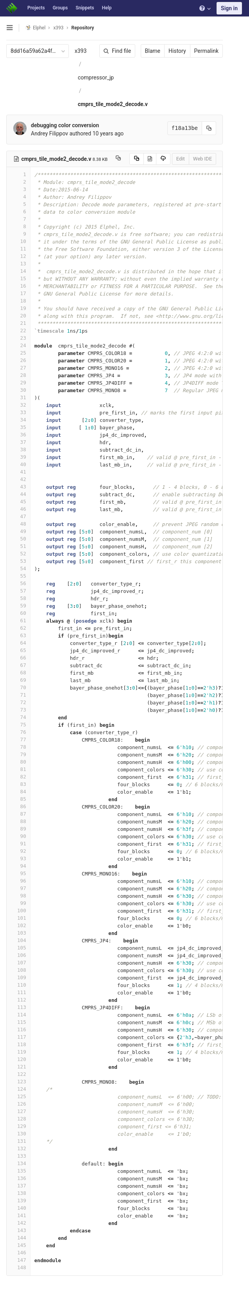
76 (18, 732)
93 (18, 858)
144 (18, 1238)
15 (18, 278)
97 (18, 888)
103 (18, 933)
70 (18, 687)
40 (18, 464)
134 (18, 1163)
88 (18, 821)
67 (18, 665)
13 (18, 264)
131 (18, 1141)
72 (18, 702)
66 (18, 658)
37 (18, 442)
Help (107, 8)
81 (18, 769)
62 (18, 628)
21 (18, 323)
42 (18, 479)
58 (18, 598)
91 (18, 844)
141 (18, 1215)
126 (18, 1104)
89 (18, 829)
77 (18, 739)
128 (18, 1119)
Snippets (84, 8)
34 (18, 420)
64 (18, 643)
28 (18, 375)
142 (18, 1223)
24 (18, 345)
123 (18, 1081)
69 (18, 680)
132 (18, 1148)
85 (18, 799)
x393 (81, 51)
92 (18, 851)
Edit (176, 159)
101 (18, 918)
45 (18, 501)
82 (18, 777)
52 (18, 554)
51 (18, 546)
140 (18, 1208)
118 (18, 1044)
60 (18, 613)
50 (18, 539)
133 (18, 1156)
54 (18, 568)
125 (18, 1096)
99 (18, 903)
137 (18, 1186)
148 (18, 1267)
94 (18, 866)
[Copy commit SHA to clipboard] (205, 128)
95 (18, 873)
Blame (148, 51)
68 (18, 673)
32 (18, 405)
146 (18, 1253)
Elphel (35, 28)
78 (18, 747)
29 (18, 382)
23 (18, 338)
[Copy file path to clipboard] (118, 159)
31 (18, 397)
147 (18, 1260)
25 (18, 353)
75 (18, 725)
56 (18, 583)
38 (18, 449)
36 (18, 435)
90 (18, 836)
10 (18, 241)
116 (18, 1029)
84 (18, 791)
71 (18, 695)
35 (18, 427)
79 (18, 754)
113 (18, 1007)
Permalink (202, 51)
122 (18, 1074)
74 (18, 717)
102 (18, 925)
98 (18, 896)
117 (18, 1037)
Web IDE (198, 159)
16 (18, 286)
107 (18, 963)
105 (18, 948)
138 (18, 1193)
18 (18, 301)
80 (18, 762)
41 (18, 472)
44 (18, 494)
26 (18, 360)
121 (18, 1067)
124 (18, 1089)
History (173, 51)
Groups (60, 8)
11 (18, 249)
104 (18, 940)
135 (18, 1171)
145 (18, 1245)
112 (18, 1000)
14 (18, 271)
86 (18, 806)
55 (18, 576)
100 (18, 910)
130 (18, 1134)
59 (18, 606)
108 (18, 970)
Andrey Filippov (49, 133)
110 (18, 985)
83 (18, 784)
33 (18, 412)
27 (18, 368)
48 (18, 524)
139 (18, 1200)
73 (18, 710)
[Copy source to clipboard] (132, 159)
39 (18, 457)
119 (18, 1052)
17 (18, 293)
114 (18, 1015)
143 (18, 1230)
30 (18, 390)
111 (18, 992)
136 (18, 1178)
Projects (36, 8)
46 (18, 509)
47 (18, 516)
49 (18, 531)
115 (18, 1022)
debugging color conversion (65, 125)
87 (18, 814)
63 (18, 635)
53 (18, 561)
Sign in (229, 8)
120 (18, 1059)
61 (18, 620)
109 (18, 977)
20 (18, 316)
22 (18, 330)
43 (18, 487)
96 (18, 881)
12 (18, 256)
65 (18, 650)
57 (18, 591)
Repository (83, 28)
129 (18, 1126)
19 (18, 308)
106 (18, 955)
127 (18, 1111)
